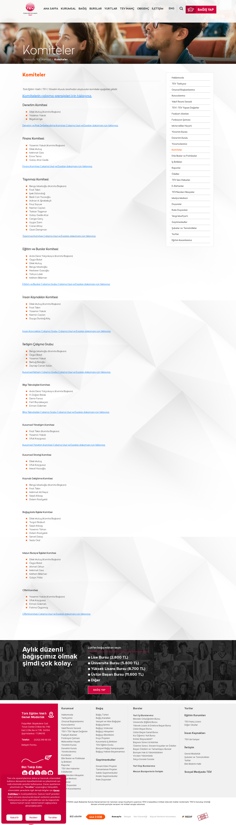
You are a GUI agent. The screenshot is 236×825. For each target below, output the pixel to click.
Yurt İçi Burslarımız (143, 715)
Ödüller (175, 174)
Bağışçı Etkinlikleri (105, 735)
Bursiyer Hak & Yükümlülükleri (148, 753)
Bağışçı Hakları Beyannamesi (110, 752)
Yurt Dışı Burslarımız (144, 766)
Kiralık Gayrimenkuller (107, 776)
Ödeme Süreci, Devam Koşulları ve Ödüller (154, 746)
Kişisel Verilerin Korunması (163, 817)
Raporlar (176, 168)
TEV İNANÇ (127, 8)
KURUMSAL (68, 8)
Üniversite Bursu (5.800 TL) (115, 663)
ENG (171, 8)
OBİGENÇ (143, 8)
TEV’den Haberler (181, 180)
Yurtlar (175, 234)
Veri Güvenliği (140, 817)
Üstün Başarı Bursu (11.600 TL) (117, 674)
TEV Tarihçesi (179, 84)
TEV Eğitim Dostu (104, 745)
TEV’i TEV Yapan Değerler (185, 108)
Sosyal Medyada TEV (198, 771)
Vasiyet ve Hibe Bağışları (108, 721)
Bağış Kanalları (103, 718)
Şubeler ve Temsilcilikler (184, 228)
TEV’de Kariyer (191, 739)
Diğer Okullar (191, 725)
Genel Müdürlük (192, 754)
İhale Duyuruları (180, 210)
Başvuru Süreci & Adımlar (145, 742)
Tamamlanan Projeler (106, 769)
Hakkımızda (178, 78)
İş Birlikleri (177, 162)
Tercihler (52, 817)
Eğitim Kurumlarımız (182, 240)
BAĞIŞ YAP (99, 690)
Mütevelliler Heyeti (182, 126)
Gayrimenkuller (179, 222)
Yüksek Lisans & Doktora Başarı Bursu (152, 726)
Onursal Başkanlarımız (183, 90)
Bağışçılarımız (103, 725)
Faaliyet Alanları (180, 114)
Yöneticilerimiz (179, 144)
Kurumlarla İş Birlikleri (106, 742)
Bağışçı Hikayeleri (105, 731)
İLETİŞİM (157, 8)
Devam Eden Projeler (106, 766)
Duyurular (177, 204)
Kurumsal (45, 59)
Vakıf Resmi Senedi (182, 102)
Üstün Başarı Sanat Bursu (145, 732)
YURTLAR (110, 8)
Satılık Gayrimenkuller (107, 773)
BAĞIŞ (83, 8)
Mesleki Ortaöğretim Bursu (146, 719)
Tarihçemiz (66, 718)
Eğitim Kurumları (195, 715)
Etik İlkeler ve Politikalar (184, 156)
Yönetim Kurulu (179, 132)
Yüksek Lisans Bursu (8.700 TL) (118, 669)
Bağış (99, 708)
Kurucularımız (178, 96)
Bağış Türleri (102, 715)
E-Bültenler (178, 186)
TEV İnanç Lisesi (192, 722)
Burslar (137, 708)
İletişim (189, 747)
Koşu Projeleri (103, 738)
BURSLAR (95, 8)
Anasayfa (29, 59)
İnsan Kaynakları (194, 733)
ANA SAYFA (50, 8)
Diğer (95, 680)
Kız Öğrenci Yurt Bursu (144, 736)
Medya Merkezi (180, 198)
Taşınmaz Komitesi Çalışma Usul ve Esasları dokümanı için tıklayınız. (59, 236)
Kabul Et (14, 817)
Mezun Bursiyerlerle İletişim (148, 771)
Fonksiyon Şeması (181, 120)
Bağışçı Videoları (104, 728)
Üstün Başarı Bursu (142, 729)
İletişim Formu (29, 745)
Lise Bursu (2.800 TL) (109, 657)
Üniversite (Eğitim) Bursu (145, 722)
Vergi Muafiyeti (180, 216)
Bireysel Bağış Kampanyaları (110, 748)
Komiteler (177, 150)
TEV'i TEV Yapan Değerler (74, 731)
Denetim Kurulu (180, 138)
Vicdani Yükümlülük (143, 756)
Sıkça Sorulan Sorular (143, 759)
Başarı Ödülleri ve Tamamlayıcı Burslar (152, 749)
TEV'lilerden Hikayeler (183, 192)
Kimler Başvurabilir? (142, 739)
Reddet (33, 817)
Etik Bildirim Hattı (192, 764)
